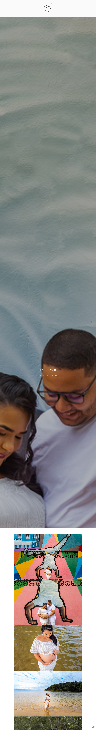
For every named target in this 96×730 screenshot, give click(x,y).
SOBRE (51, 14)
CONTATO (59, 14)
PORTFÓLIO (44, 14)
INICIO (36, 14)
